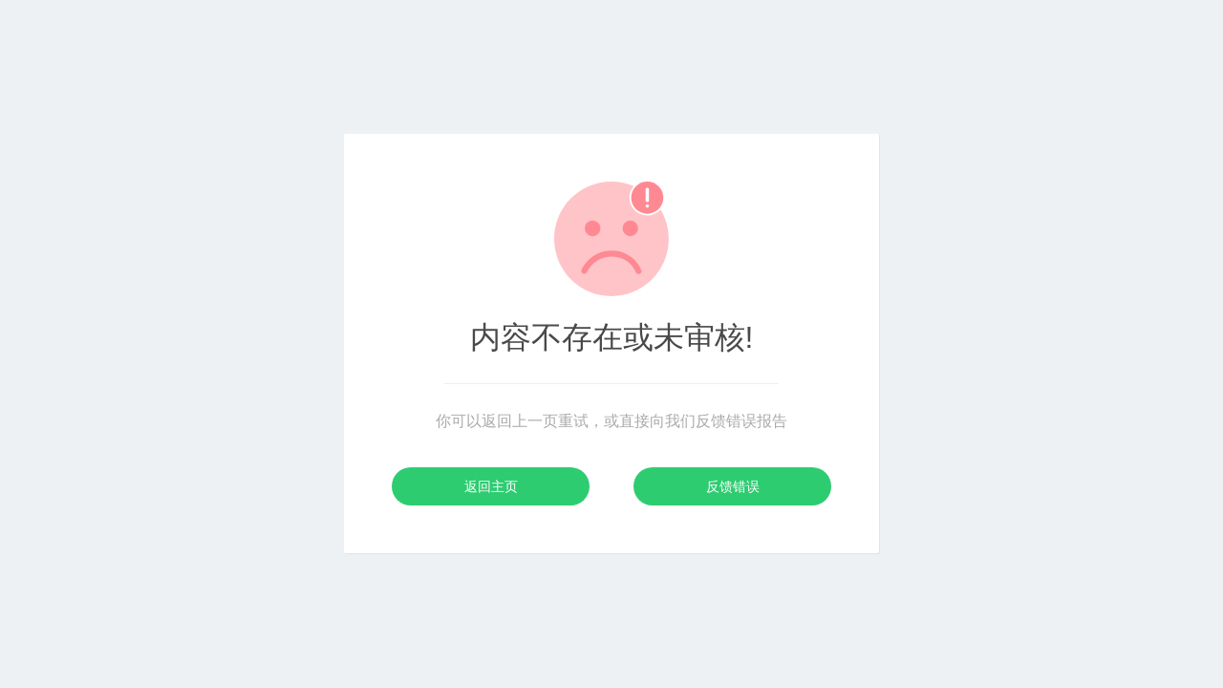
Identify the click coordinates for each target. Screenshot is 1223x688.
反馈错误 (733, 486)
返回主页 (491, 486)
